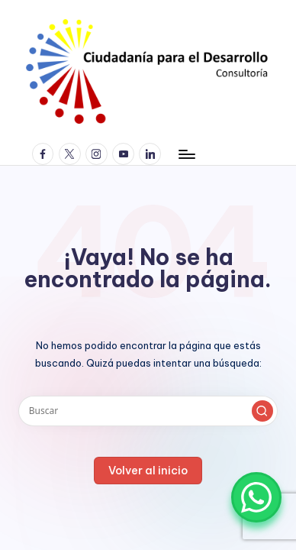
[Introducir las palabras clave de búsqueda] (148, 411)
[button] (262, 411)
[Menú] (186, 154)
